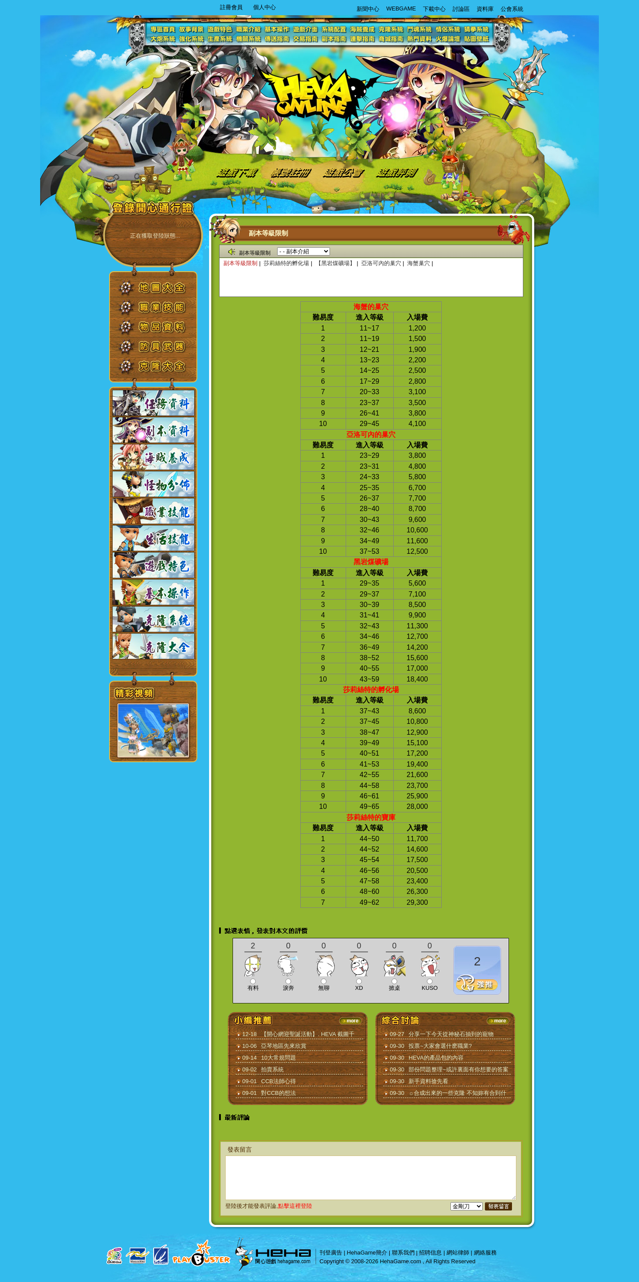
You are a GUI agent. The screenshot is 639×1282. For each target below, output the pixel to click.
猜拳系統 (476, 29)
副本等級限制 (240, 263)
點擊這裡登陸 (295, 1206)
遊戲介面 (306, 29)
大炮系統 (164, 39)
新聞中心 (368, 9)
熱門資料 (419, 39)
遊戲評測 (397, 171)
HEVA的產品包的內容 (436, 1057)
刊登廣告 (331, 1252)
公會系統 (512, 9)
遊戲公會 (344, 171)
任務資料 (153, 403)
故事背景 (193, 29)
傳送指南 (278, 39)
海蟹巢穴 (418, 263)
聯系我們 (403, 1252)
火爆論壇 (448, 39)
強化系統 (193, 39)
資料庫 (485, 9)
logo (315, 94)
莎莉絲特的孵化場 (287, 263)
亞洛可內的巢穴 (381, 263)
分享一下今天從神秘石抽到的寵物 (451, 1034)
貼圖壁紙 (476, 39)
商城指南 (391, 39)
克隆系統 (391, 29)
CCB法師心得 (278, 1081)
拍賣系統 (272, 1069)
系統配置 (334, 29)
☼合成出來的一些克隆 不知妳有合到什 (457, 1093)
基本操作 (278, 29)
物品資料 (160, 330)
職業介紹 (249, 29)
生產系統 (221, 39)
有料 (253, 988)
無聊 (324, 988)
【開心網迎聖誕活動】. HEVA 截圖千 (307, 1034)
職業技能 (160, 310)
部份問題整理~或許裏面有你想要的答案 (458, 1069)
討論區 (461, 9)
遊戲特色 (221, 29)
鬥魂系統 (419, 29)
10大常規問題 (278, 1057)
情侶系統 (448, 29)
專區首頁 (164, 29)
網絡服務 (485, 1252)
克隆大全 (160, 369)
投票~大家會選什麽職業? (440, 1046)
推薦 (477, 983)
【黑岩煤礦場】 (335, 263)
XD (359, 988)
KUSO (430, 988)
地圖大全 (160, 290)
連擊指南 (363, 39)
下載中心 (434, 9)
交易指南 (306, 39)
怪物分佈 (153, 484)
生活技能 (153, 538)
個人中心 (264, 7)
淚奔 (288, 988)
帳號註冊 (292, 171)
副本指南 (334, 39)
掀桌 (394, 988)
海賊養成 (363, 29)
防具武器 (160, 349)
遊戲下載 (236, 171)
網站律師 (458, 1252)
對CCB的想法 (278, 1093)
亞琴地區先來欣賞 (283, 1046)
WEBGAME (401, 8)
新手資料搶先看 (428, 1081)
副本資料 (153, 430)
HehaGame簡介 (367, 1252)
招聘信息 (430, 1252)
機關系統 (249, 39)
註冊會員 (231, 7)
